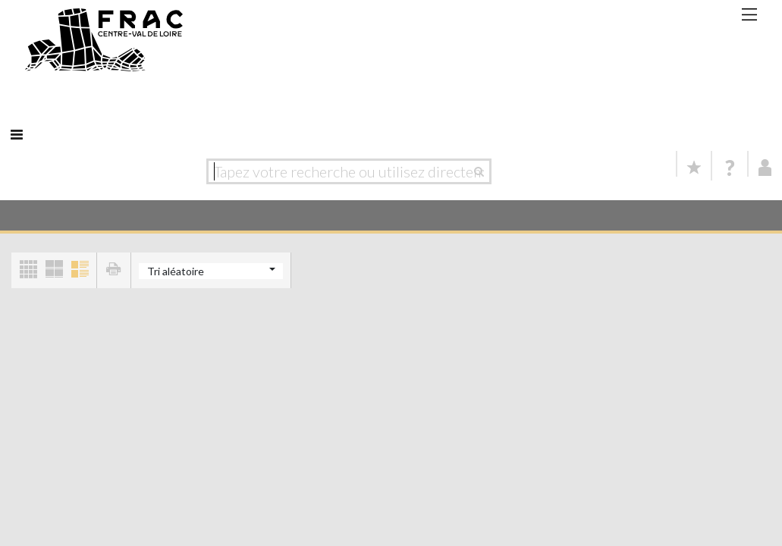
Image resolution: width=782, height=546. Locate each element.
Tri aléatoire (175, 271)
